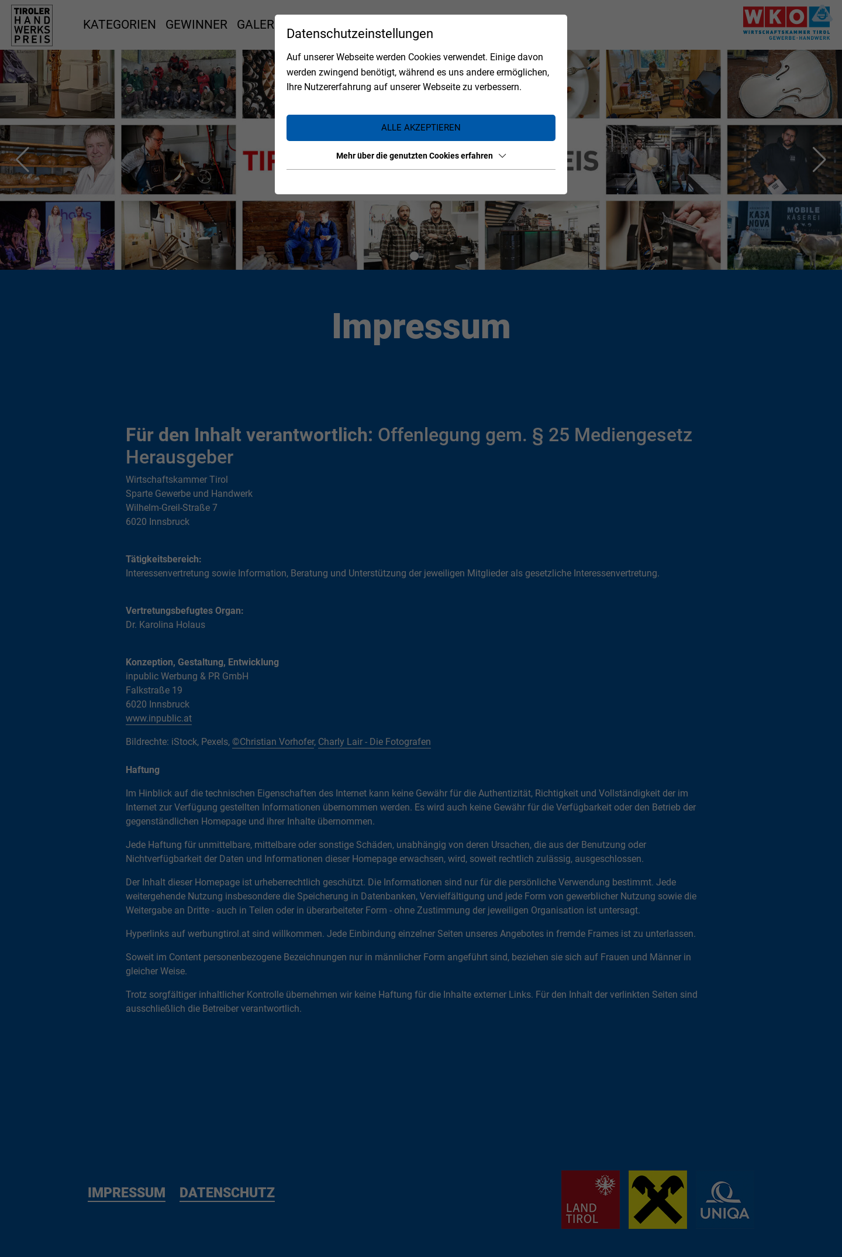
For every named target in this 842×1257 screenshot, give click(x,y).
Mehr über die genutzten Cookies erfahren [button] (421, 155)
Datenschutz (532, 182)
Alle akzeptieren (421, 127)
